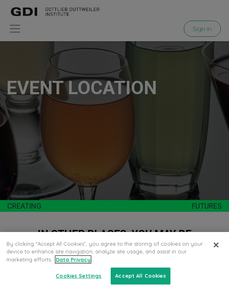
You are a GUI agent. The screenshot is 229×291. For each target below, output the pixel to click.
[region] (114, 261)
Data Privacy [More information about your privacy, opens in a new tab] (73, 259)
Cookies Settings (78, 275)
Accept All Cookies (140, 275)
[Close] (216, 245)
